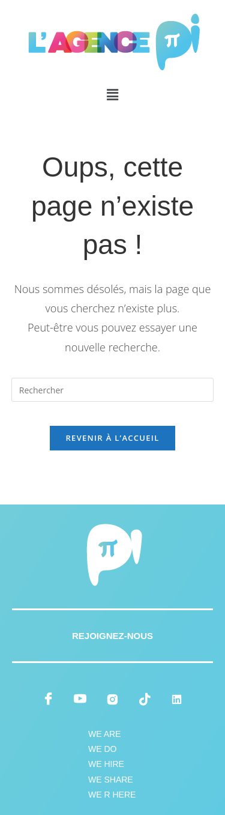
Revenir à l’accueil (112, 437)
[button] (112, 94)
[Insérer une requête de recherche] (112, 390)
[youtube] (80, 699)
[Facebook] (48, 699)
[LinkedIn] (177, 699)
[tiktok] (145, 699)
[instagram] (113, 699)
